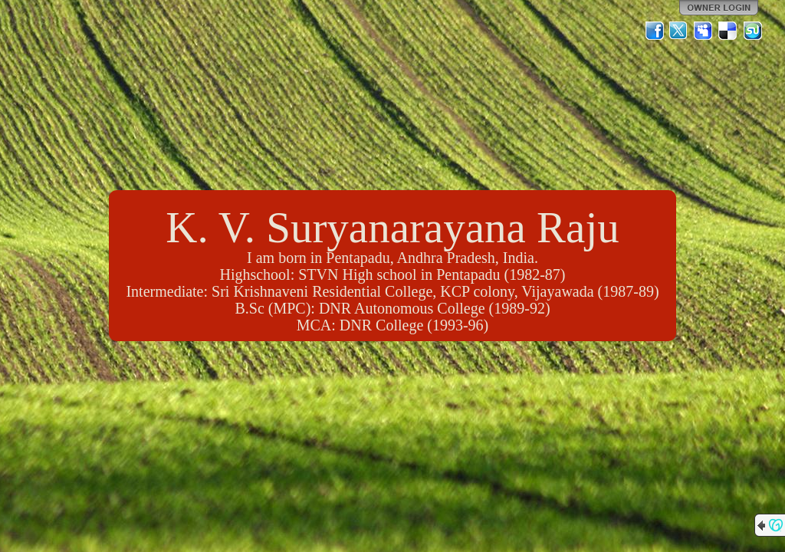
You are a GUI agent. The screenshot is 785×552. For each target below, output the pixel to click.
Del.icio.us (728, 30)
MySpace (703, 30)
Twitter (679, 30)
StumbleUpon (753, 30)
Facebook (654, 30)
